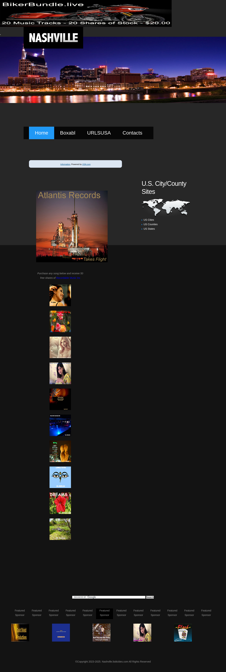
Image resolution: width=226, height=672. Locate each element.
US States (149, 228)
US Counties (151, 224)
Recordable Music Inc (68, 277)
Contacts (133, 133)
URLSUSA (99, 133)
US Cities (149, 219)
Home (41, 133)
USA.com (86, 164)
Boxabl (67, 133)
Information (65, 164)
